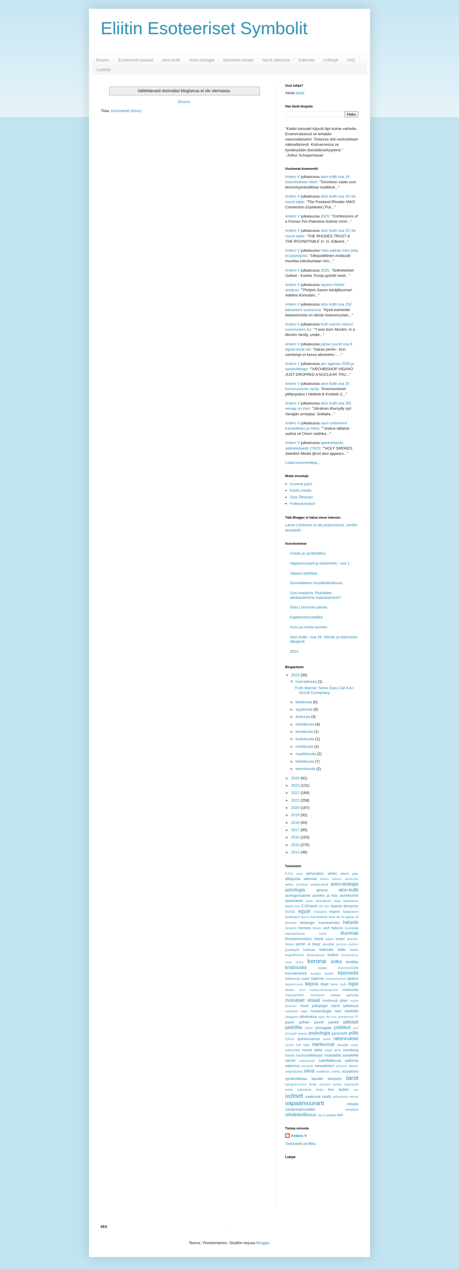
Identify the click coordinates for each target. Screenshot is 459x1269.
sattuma (351, 1060)
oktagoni (291, 1016)
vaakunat (313, 1096)
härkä (322, 933)
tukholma (304, 1089)
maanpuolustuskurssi (323, 990)
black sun (292, 906)
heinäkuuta (305, 724)
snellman (323, 1071)
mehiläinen (317, 995)
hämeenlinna (295, 933)
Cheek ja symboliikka (308, 553)
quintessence (308, 1039)
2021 (296, 800)
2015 (296, 845)
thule (312, 1084)
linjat (324, 984)
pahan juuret (311, 1022)
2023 (296, 785)
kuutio (329, 973)
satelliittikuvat (329, 1060)
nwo (338, 1011)
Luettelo (103, 69)
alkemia (310, 879)
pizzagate (323, 1028)
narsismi (291, 1011)
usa (355, 1089)
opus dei (324, 1016)
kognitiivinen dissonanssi (305, 955)
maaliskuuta (306, 754)
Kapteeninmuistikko (306, 617)
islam (329, 939)
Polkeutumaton (302, 503)
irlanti (318, 939)
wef (340, 1115)
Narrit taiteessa (276, 60)
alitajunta (292, 879)
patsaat (350, 1021)
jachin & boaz (308, 944)
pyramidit (339, 1033)
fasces (305, 917)
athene (322, 890)
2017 (296, 830)
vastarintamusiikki (300, 1109)
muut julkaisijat (314, 1006)
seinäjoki (307, 1066)
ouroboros (345, 1016)
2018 (296, 822)
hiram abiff (321, 928)
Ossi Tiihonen (301, 497)
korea (299, 962)
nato (304, 1011)
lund (302, 990)
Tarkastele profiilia (300, 1143)
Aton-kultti (171, 60)
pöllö (353, 1032)
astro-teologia (344, 884)
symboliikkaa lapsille (304, 1078)
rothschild (292, 1050)
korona (316, 961)
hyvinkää (351, 928)
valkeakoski (340, 1096)
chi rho (323, 906)
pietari (309, 1028)
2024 (294, 651)
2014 (296, 852)
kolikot (333, 955)
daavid (336, 906)
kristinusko (296, 967)
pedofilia (293, 1027)
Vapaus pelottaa (303, 573)
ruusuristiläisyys (309, 1055)
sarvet (290, 1060)
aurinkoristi (349, 895)
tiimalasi (324, 1084)
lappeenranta (294, 984)
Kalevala (306, 60)
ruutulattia (332, 1055)
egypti (304, 911)
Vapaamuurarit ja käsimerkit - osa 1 (320, 563)
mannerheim (294, 995)
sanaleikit (350, 1055)
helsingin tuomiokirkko (320, 922)
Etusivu (102, 60)
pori (355, 1028)
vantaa (353, 1096)
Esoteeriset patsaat (135, 60)
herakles (291, 928)
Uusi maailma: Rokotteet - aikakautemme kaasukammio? (315, 595)
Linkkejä (330, 60)
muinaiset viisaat (302, 1000)
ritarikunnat (323, 1044)
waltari (331, 1115)
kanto (354, 949)
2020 (296, 807)
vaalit (326, 1096)
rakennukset (345, 1038)
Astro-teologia (201, 60)
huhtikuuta (305, 746)
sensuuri (341, 1066)
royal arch (333, 1050)
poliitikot (342, 1027)
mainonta (350, 989)
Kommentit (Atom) (126, 111)
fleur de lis (337, 917)
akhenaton (315, 873)
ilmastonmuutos (298, 939)
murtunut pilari (335, 1000)
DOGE (290, 911)
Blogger (262, 1243)
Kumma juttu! (301, 484)
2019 (296, 815)
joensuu (341, 944)
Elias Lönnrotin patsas (308, 607)
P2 (356, 1016)
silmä (309, 1071)
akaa (300, 873)
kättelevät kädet (297, 978)
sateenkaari (307, 1060)
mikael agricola (344, 995)
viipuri (321, 1115)
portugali (291, 1033)
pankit (333, 1022)
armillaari (302, 884)
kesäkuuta (305, 731)
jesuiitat (328, 944)
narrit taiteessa (344, 1006)
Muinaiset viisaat (238, 60)
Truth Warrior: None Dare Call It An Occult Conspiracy (323, 690)
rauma (289, 1045)
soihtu (335, 1071)
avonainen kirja (328, 901)
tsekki (289, 1089)
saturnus (292, 1066)
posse (302, 1033)
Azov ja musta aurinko (308, 627)
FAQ (351, 60)
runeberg (350, 1050)
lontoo (289, 990)
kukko (322, 968)
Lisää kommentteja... (302, 462)
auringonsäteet (297, 895)
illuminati (349, 933)
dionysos (350, 906)
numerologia (321, 1011)
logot (353, 983)
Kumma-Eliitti (348, 968)
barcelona (350, 901)
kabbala (309, 949)
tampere (335, 1078)
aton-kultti (348, 889)
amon (324, 879)
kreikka (352, 962)
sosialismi (350, 1071)
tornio (337, 1084)
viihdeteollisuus (300, 1114)
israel (340, 939)
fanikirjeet (292, 917)
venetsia (351, 1109)
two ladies (338, 1089)
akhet (332, 873)
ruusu (290, 1055)
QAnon (289, 1039)
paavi (289, 1022)
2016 (296, 837)
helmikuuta (305, 761)
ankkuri (337, 879)
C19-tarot (309, 906)
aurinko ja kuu (325, 895)
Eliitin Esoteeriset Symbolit (204, 28)
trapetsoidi (351, 1084)
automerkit (294, 900)
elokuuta (303, 716)
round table (312, 1050)
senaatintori (324, 1066)
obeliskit (351, 1011)
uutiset (294, 1095)
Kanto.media (300, 490)
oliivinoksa (308, 1016)
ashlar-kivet (319, 884)
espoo (335, 911)
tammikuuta (306, 768)
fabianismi (350, 911)
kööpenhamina (336, 978)
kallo (342, 949)
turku (319, 1089)
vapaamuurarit (304, 1103)
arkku (289, 884)
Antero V (292, 176)
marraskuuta (307, 681)
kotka (336, 961)
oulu (334, 1016)
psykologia (319, 1032)
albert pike (349, 873)
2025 (325, 216)
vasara (352, 1104)
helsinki (350, 922)
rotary (354, 1045)
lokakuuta (304, 702)
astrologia (295, 889)
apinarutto (351, 879)
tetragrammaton (295, 1084)
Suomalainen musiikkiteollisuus (316, 583)
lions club (338, 984)
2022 (296, 792)
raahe (327, 1039)
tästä (300, 93)
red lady (302, 1045)
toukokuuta (305, 739)
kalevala (326, 949)
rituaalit (342, 1045)
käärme (317, 978)
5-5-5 (289, 873)
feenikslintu (319, 917)
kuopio (316, 973)
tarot (352, 1077)
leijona (311, 983)
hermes (304, 928)
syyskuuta (305, 709)
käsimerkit (348, 972)
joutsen (353, 944)
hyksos (337, 928)
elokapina (320, 911)
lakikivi (352, 978)
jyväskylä (292, 949)
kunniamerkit (296, 973)
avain (309, 901)
